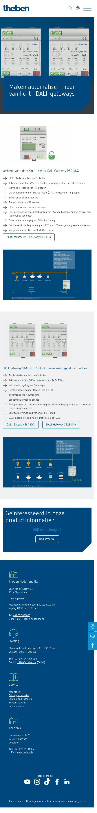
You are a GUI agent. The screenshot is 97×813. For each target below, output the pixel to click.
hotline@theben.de (26, 662)
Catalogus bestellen (19, 695)
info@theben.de (25, 752)
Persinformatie (16, 706)
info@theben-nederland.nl (30, 619)
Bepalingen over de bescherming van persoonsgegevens (55, 801)
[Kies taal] (78, 8)
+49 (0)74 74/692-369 (25, 659)
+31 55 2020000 (21, 615)
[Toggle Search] (70, 8)
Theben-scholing (17, 702)
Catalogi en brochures (20, 699)
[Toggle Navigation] (87, 8)
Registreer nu (47, 539)
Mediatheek (15, 692)
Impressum (15, 801)
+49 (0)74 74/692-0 (23, 749)
